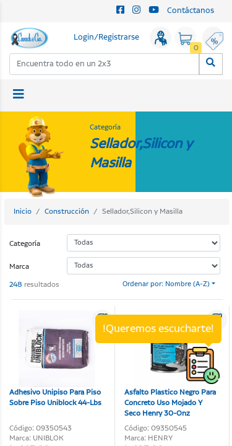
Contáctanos (190, 11)
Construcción (67, 211)
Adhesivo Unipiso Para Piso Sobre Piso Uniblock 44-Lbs (55, 359)
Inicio (23, 211)
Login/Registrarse (106, 37)
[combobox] (104, 64)
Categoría (24, 243)
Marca (19, 266)
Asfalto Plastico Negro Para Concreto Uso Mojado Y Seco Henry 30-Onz (170, 364)
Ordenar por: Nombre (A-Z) (166, 284)
